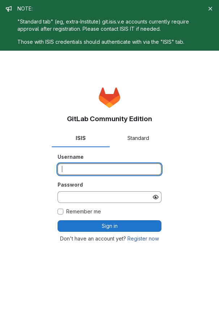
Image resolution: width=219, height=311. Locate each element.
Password (70, 185)
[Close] (210, 8)
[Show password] (155, 197)
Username (71, 157)
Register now (143, 238)
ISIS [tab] (81, 138)
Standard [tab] (138, 138)
